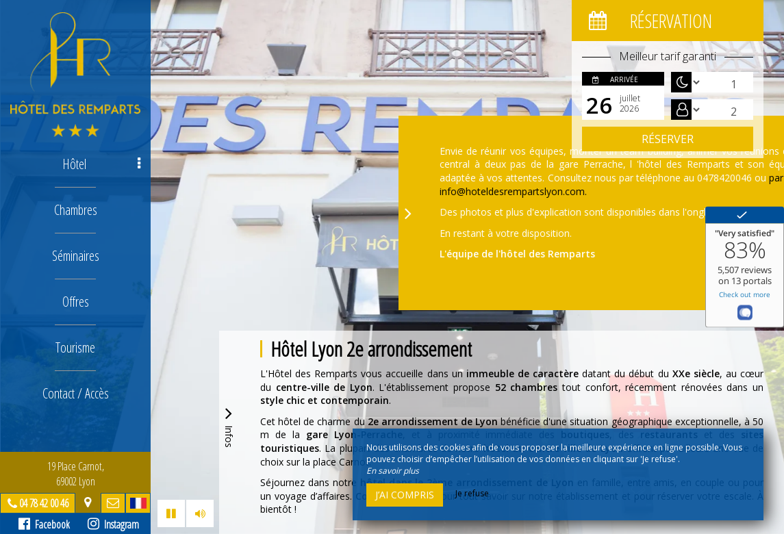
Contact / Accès (75, 393)
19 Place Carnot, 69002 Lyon (75, 474)
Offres (75, 301)
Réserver (668, 139)
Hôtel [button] (101, 164)
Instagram (113, 524)
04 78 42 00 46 (43, 503)
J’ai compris (404, 494)
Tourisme (75, 347)
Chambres (75, 210)
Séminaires (75, 255)
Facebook (44, 524)
